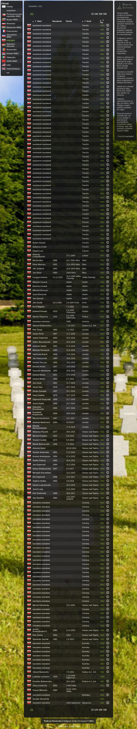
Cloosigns (82, 721)
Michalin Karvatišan (42, 473)
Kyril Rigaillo (39, 307)
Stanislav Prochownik (38, 408)
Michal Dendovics (41, 418)
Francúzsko (12, 31)
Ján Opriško (38, 498)
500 (105, 14)
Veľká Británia (13, 69)
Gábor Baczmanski (41, 342)
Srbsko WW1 (13, 53)
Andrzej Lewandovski (39, 255)
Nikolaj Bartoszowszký (40, 427)
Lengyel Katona (40, 277)
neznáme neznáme (41, 321)
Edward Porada (40, 311)
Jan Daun (37, 273)
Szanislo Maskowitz (42, 371)
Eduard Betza (39, 375)
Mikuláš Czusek (40, 282)
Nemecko (11, 23)
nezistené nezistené (42, 25)
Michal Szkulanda (41, 605)
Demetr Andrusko (41, 452)
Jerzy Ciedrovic (40, 685)
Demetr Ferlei (39, 366)
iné (8, 73)
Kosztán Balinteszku (42, 681)
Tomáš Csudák (39, 440)
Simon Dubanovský (42, 469)
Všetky (10, 7)
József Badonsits (41, 672)
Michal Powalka (40, 436)
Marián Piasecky (40, 317)
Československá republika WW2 (14, 15)
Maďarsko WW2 (14, 27)
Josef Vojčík (38, 403)
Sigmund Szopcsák (42, 399)
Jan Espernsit (39, 464)
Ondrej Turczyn (40, 362)
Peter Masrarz (39, 264)
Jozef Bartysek (40, 294)
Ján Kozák (37, 303)
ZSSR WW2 (12, 61)
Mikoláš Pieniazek (41, 350)
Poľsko (11, 40)
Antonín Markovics (41, 422)
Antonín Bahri (39, 448)
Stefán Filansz (39, 460)
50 (92, 14)
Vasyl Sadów (39, 395)
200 (101, 14)
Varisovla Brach (40, 354)
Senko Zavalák (39, 391)
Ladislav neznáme (41, 677)
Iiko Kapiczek (39, 477)
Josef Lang (38, 489)
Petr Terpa (37, 330)
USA (9, 65)
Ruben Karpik (39, 243)
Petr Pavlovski (39, 493)
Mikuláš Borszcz (40, 290)
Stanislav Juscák (41, 639)
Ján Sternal (38, 298)
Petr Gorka (38, 635)
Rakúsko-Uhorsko (11, 45)
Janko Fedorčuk (40, 338)
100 (96, 14)
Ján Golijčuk (38, 268)
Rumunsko (12, 49)
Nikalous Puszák (40, 432)
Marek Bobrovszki (41, 444)
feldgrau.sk (69, 721)
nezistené (11, 10)
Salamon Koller (40, 247)
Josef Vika (37, 387)
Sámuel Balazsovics (42, 325)
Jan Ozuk (37, 383)
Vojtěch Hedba (39, 481)
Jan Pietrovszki (40, 358)
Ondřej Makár (39, 379)
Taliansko (11, 57)
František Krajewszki (38, 413)
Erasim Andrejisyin (41, 456)
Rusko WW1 (12, 20)
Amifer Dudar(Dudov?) (40, 630)
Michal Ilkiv (38, 260)
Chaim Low (38, 251)
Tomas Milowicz (40, 690)
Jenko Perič (38, 334)
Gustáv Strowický (41, 699)
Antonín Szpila (39, 346)
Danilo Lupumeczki (41, 485)
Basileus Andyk (40, 286)
